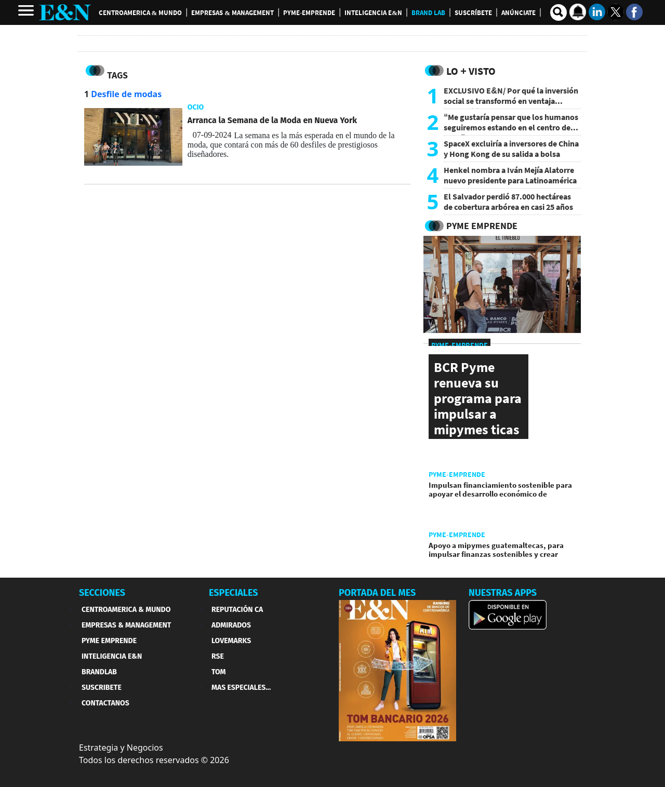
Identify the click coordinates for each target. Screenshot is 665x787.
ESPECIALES (233, 592)
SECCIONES (102, 592)
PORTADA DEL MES (377, 592)
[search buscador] (558, 12)
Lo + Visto (471, 70)
